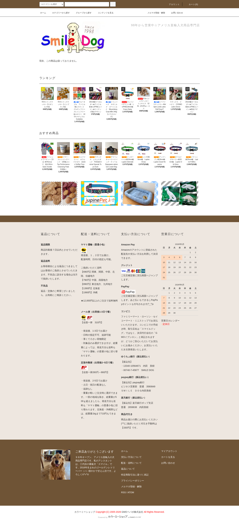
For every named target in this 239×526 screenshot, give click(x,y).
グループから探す (82, 13)
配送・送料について (131, 463)
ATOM (131, 492)
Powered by (119, 517)
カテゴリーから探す (59, 13)
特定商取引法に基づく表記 (135, 474)
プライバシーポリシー (132, 480)
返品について (128, 468)
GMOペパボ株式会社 (132, 512)
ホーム (43, 13)
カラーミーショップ (84, 512)
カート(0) (191, 4)
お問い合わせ (175, 13)
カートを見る (168, 457)
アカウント (172, 4)
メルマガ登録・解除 (154, 13)
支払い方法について (131, 457)
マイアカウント (169, 451)
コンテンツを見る (104, 13)
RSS (123, 492)
